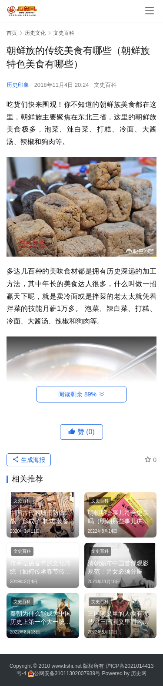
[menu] (149, 11)
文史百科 (105, 85)
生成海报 (28, 460)
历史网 (138, 673)
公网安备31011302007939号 (67, 673)
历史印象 (18, 85)
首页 (12, 33)
